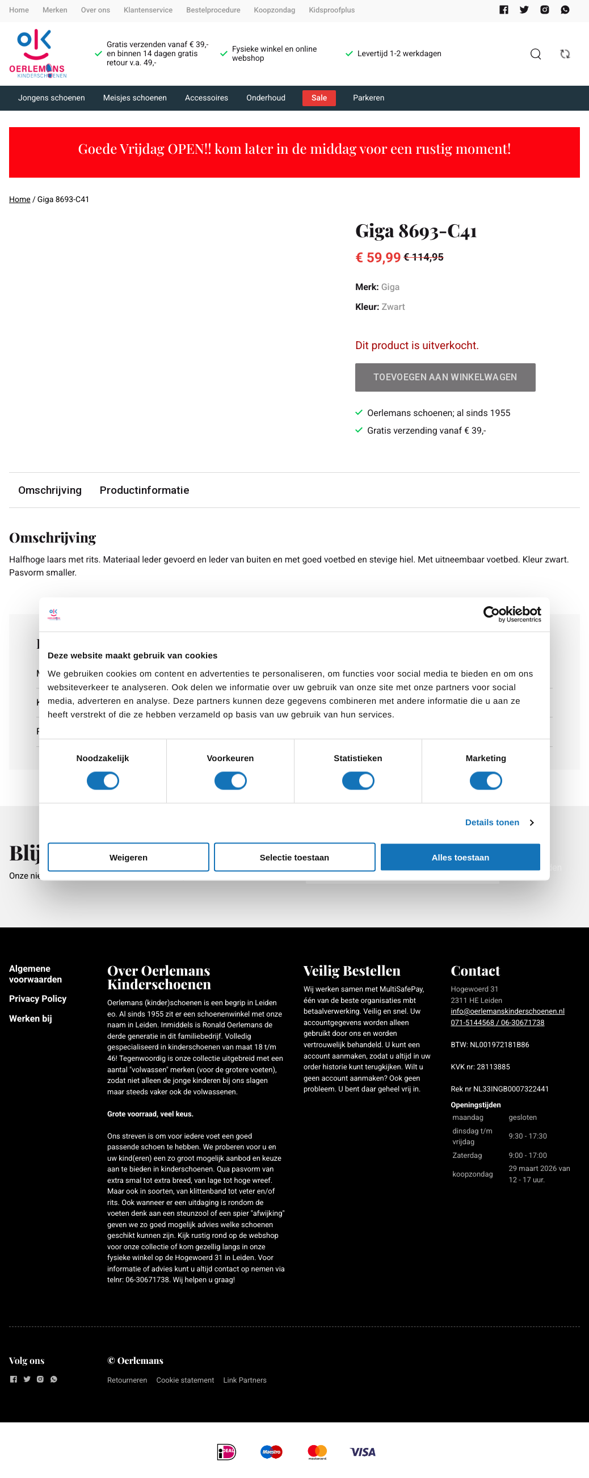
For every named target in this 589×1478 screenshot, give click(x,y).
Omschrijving (50, 490)
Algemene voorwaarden (35, 974)
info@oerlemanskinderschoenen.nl (508, 1013)
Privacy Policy (37, 999)
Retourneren (127, 1382)
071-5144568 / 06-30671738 (498, 1023)
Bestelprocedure (213, 10)
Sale (319, 98)
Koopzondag (275, 10)
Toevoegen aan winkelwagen (445, 377)
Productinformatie (145, 490)
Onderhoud (265, 98)
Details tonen (492, 823)
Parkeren (368, 98)
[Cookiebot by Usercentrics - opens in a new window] (491, 614)
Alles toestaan (461, 857)
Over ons (95, 10)
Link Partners (245, 1382)
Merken (55, 10)
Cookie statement (185, 1382)
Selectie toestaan (295, 857)
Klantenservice (148, 10)
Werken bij (30, 1019)
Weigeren (129, 857)
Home (19, 10)
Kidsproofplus (332, 10)
